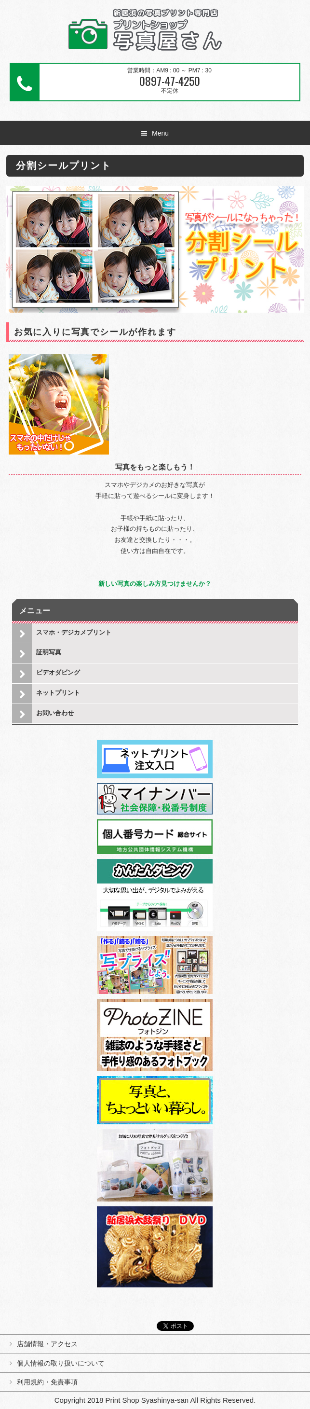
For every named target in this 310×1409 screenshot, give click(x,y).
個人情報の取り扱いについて (61, 1363)
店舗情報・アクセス (47, 1344)
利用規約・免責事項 (47, 1382)
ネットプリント (58, 692)
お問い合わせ (55, 713)
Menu (160, 133)
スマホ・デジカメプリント (73, 632)
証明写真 (48, 652)
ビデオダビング (58, 672)
